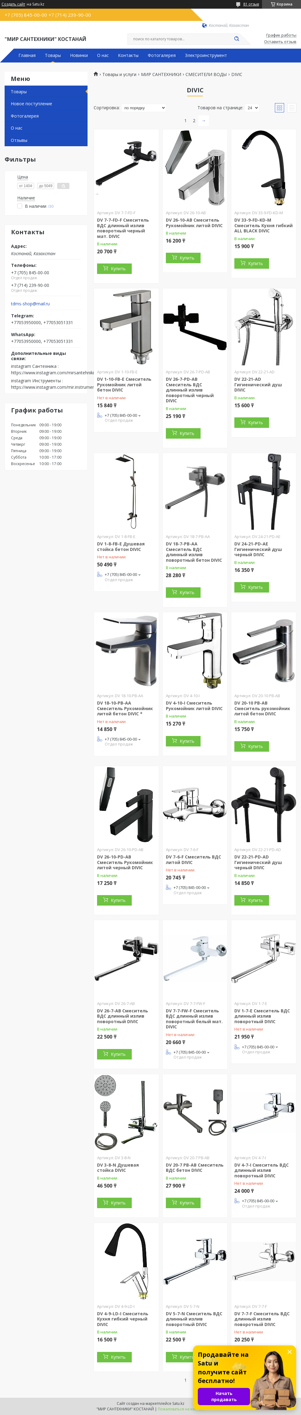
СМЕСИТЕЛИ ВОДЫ (206, 74)
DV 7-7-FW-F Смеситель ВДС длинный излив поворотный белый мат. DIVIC (194, 1019)
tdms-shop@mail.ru (30, 304)
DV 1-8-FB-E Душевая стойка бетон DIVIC (121, 546)
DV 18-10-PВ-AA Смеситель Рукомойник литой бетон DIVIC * (125, 708)
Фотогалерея (162, 55)
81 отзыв (251, 4)
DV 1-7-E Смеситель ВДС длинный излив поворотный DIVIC (262, 1016)
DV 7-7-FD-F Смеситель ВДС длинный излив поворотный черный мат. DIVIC (123, 228)
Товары (53, 55)
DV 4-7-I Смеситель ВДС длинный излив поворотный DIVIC (261, 1170)
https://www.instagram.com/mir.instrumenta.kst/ (59, 387)
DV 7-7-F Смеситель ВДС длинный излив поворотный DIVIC (262, 1319)
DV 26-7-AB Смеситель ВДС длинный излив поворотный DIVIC (122, 1016)
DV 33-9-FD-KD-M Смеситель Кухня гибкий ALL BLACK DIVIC (263, 225)
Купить (118, 268)
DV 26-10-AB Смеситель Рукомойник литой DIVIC (194, 222)
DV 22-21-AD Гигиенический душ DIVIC (258, 384)
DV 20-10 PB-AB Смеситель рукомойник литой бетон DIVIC (262, 708)
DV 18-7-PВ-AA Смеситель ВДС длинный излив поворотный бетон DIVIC (194, 552)
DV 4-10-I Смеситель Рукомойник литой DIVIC (194, 705)
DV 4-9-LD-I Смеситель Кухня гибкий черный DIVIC (122, 1319)
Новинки (79, 55)
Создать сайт (13, 4)
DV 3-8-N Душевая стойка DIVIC (118, 1167)
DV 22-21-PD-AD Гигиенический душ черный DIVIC (258, 862)
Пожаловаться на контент (181, 1409)
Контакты (128, 55)
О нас (103, 55)
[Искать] (236, 39)
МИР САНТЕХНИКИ (161, 74)
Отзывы (19, 140)
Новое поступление (31, 104)
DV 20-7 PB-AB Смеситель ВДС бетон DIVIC (195, 1167)
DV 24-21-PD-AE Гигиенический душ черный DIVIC (258, 549)
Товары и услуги (119, 74)
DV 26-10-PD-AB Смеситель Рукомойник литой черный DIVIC (125, 862)
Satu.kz (178, 1403)
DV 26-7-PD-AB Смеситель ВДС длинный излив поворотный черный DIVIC (190, 390)
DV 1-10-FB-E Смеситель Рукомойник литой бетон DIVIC (124, 384)
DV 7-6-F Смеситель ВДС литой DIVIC (193, 859)
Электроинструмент (206, 55)
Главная (27, 55)
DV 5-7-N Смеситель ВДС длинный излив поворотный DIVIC (194, 1319)
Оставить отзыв (280, 42)
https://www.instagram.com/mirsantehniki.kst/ (56, 373)
